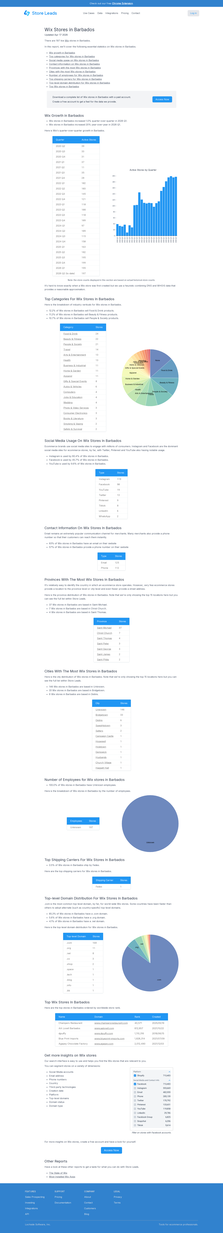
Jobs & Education (72, 397)
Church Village (103, 762)
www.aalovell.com (104, 1028)
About (87, 1197)
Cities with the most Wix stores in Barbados (72, 71)
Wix (67, 40)
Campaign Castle (104, 736)
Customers (90, 1208)
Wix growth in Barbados (62, 52)
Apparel (67, 376)
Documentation (63, 1202)
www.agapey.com (103, 1043)
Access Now (162, 99)
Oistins (99, 720)
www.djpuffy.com (103, 1033)
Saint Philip (103, 659)
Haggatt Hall (102, 767)
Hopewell (101, 741)
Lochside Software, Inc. (37, 1224)
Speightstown (103, 725)
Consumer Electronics (75, 413)
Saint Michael (104, 627)
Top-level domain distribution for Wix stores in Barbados (79, 82)
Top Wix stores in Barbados (64, 86)
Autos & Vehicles (72, 386)
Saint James (103, 654)
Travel (66, 349)
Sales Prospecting (35, 1197)
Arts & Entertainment (74, 354)
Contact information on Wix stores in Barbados (74, 64)
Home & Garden (72, 370)
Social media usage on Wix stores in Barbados (74, 60)
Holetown (101, 746)
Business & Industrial (74, 365)
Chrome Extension (122, 3)
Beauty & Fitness (72, 339)
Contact (136, 13)
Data (99, 13)
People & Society (72, 344)
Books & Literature (73, 418)
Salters (99, 730)
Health (67, 360)
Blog (86, 1214)
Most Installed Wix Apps (62, 1176)
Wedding (68, 402)
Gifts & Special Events (75, 381)
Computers (69, 392)
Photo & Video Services (76, 407)
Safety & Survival (72, 429)
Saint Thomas (104, 638)
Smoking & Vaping (73, 423)
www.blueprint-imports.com (109, 1038)
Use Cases (88, 13)
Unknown (101, 709)
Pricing (125, 13)
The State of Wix (58, 1173)
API (27, 1214)
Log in (193, 13)
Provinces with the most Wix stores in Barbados (75, 67)
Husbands (101, 757)
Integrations (111, 13)
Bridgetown (102, 714)
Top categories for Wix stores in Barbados (72, 56)
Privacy (118, 1197)
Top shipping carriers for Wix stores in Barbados (75, 79)
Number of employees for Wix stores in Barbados (76, 75)
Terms (117, 1202)
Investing (30, 1202)
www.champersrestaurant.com (111, 1023)
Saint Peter (103, 643)
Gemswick (101, 752)
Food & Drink (70, 333)
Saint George (104, 649)
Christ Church (104, 633)
